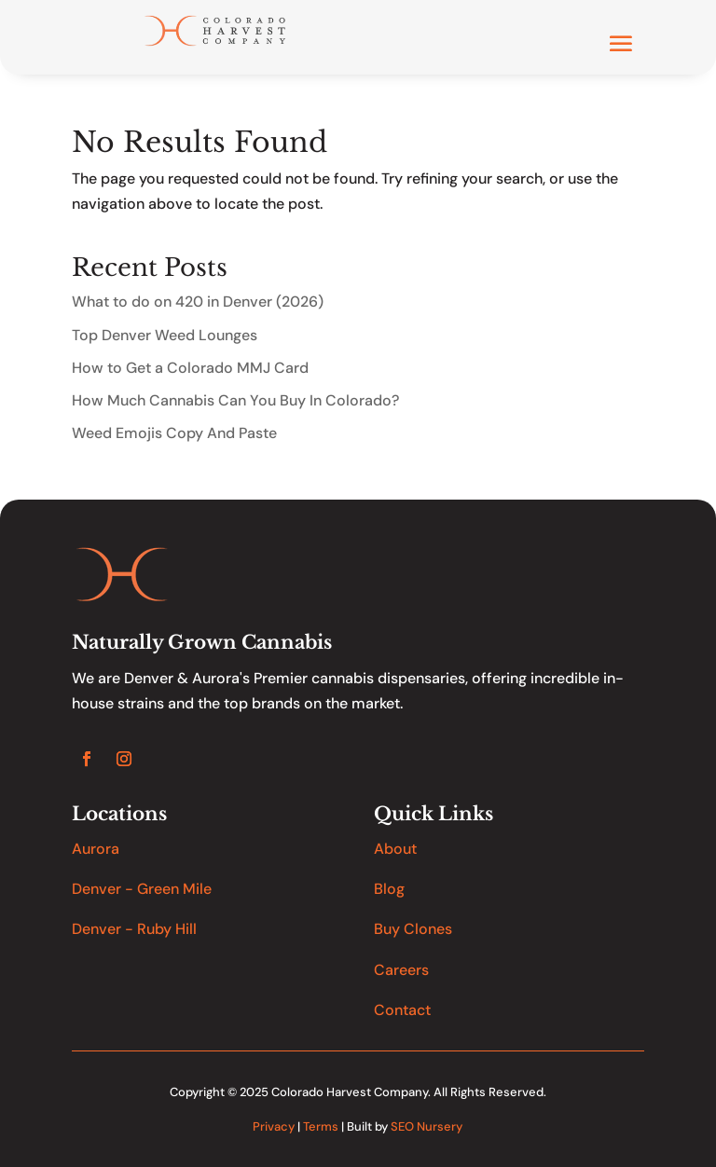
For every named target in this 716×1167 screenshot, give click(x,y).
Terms (320, 1126)
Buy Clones (413, 929)
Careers (401, 970)
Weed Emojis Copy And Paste (174, 433)
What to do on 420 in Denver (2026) (198, 301)
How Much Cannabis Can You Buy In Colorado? (235, 400)
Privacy (274, 1126)
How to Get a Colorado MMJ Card (190, 368)
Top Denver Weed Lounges (164, 335)
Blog (389, 889)
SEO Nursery (426, 1126)
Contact (402, 1010)
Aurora (95, 848)
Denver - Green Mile (142, 889)
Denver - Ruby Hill (134, 929)
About (395, 848)
